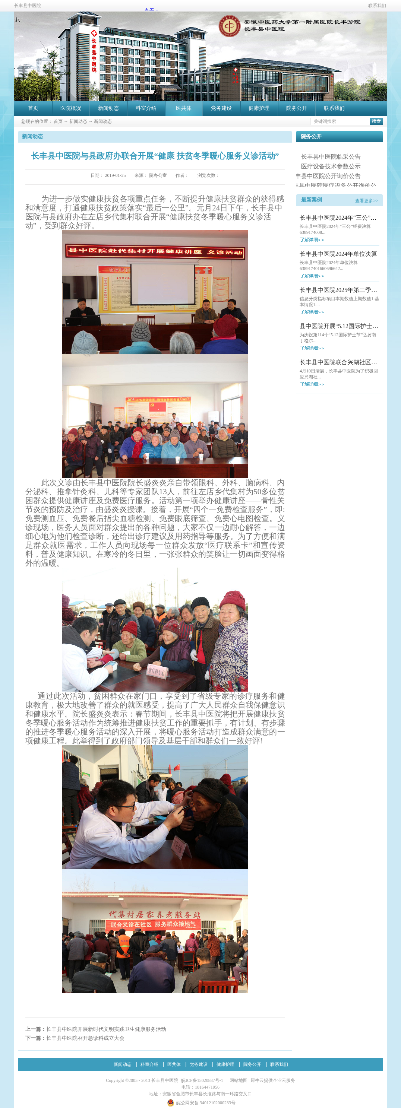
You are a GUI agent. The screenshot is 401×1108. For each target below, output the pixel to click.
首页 (33, 108)
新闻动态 (78, 121)
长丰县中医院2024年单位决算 (338, 254)
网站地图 (237, 1080)
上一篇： (95, 1029)
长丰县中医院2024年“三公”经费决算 (347, 218)
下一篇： (74, 1038)
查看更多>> (366, 200)
